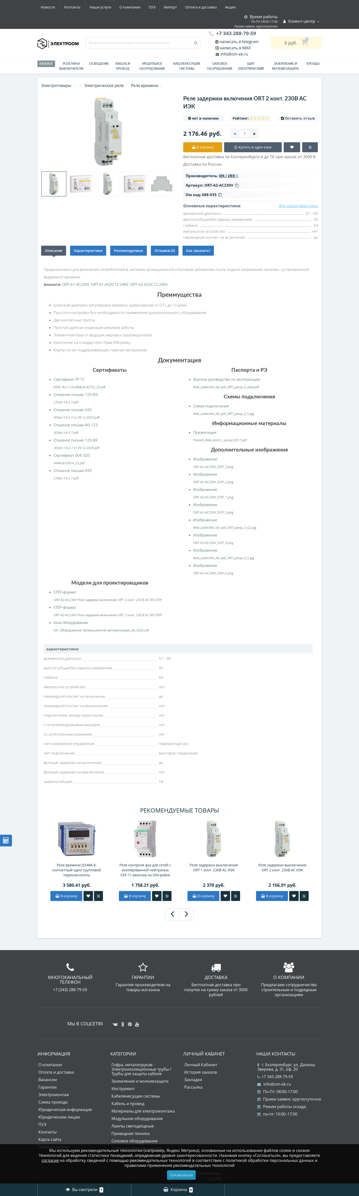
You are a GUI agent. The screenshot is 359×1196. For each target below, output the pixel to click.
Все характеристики (298, 205)
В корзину (66, 896)
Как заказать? (198, 250)
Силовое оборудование (220, 66)
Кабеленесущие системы (186, 66)
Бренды (313, 64)
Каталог (46, 64)
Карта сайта (49, 1139)
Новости (208, 7)
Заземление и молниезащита (140, 1081)
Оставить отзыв (300, 118)
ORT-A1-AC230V (75, 284)
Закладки (193, 1079)
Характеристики (88, 250)
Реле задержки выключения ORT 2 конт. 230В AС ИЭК (282, 867)
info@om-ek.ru (234, 54)
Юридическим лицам (59, 1117)
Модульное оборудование (152, 66)
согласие (50, 1160)
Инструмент (123, 1088)
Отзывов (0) (165, 250)
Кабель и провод (122, 66)
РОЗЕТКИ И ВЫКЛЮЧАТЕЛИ (71, 66)
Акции (186, 7)
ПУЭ (105, 7)
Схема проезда (53, 1102)
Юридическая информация (65, 1109)
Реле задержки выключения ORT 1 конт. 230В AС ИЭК (214, 867)
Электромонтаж (53, 1094)
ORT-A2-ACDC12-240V (149, 284)
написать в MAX (235, 48)
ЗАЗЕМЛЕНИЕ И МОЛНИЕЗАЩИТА (285, 66)
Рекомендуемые (128, 250)
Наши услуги (51, 7)
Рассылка (193, 1087)
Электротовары (56, 85)
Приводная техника (130, 1133)
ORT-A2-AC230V (221, 185)
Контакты (233, 7)
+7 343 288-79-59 (275, 1076)
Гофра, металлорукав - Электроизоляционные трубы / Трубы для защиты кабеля (141, 1069)
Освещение (99, 64)
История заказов (200, 1072)
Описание (53, 250)
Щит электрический (251, 66)
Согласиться (181, 1174)
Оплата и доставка (156, 7)
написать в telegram (239, 41)
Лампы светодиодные (132, 1126)
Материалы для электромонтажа (143, 1111)
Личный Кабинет (200, 1064)
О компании (82, 7)
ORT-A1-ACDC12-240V (109, 284)
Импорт (124, 7)
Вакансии (47, 1079)
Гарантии (47, 1087)
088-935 (212, 194)
